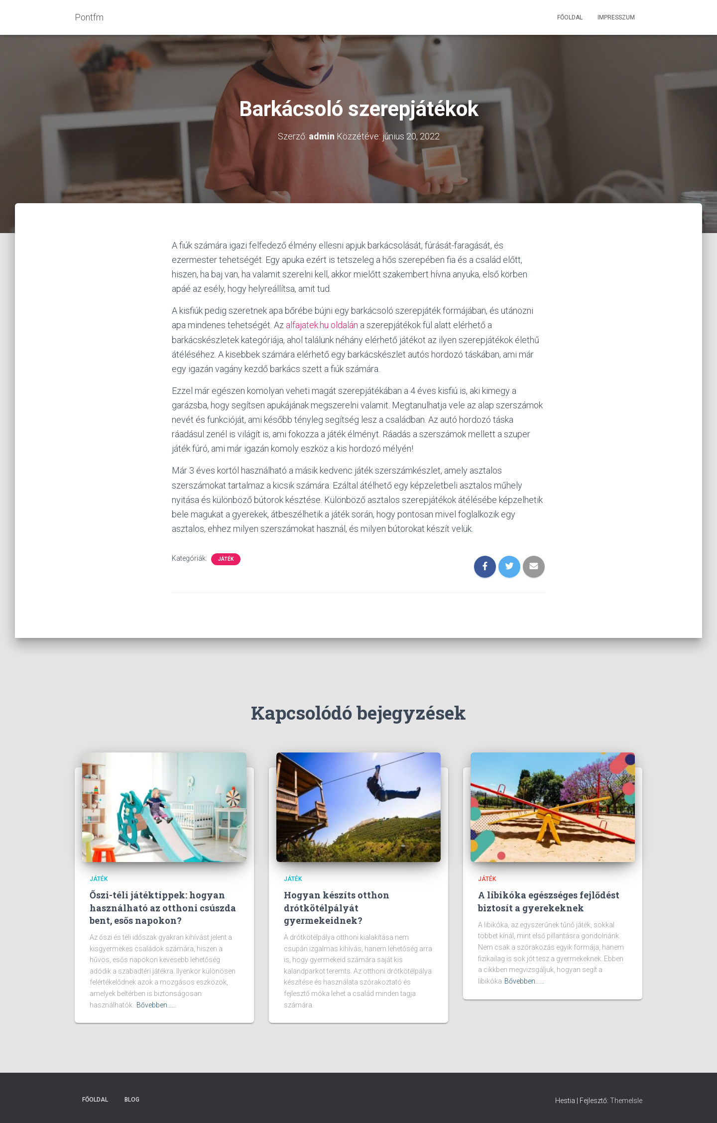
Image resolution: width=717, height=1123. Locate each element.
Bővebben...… (156, 1005)
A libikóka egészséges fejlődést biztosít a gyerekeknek (548, 901)
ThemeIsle (626, 1101)
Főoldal (570, 17)
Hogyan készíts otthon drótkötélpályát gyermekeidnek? (336, 907)
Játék (226, 559)
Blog (131, 1099)
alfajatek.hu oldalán (322, 325)
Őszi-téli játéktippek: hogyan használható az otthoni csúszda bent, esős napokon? (163, 907)
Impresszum (616, 17)
